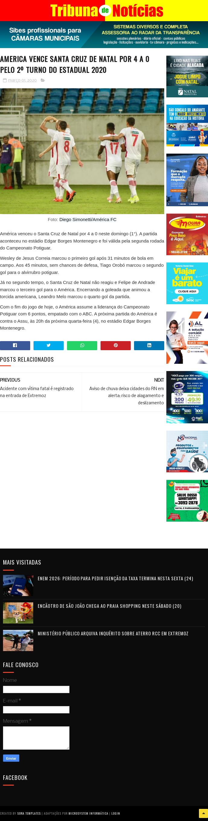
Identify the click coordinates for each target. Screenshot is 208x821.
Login (115, 813)
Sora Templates (29, 813)
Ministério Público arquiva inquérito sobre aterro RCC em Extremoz (113, 633)
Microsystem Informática (88, 813)
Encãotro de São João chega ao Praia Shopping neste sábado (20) (109, 605)
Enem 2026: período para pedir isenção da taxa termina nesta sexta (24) (115, 578)
